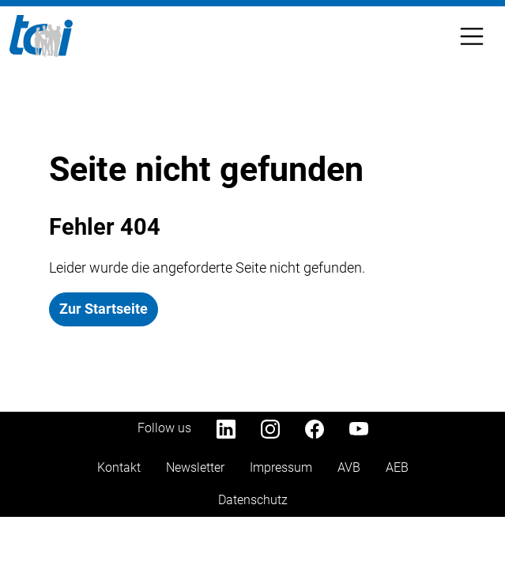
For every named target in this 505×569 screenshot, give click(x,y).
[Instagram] (270, 428)
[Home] (41, 36)
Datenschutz (253, 499)
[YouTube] (359, 428)
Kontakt (119, 467)
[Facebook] (314, 428)
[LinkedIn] (226, 428)
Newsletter (195, 467)
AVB (348, 467)
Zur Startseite (103, 308)
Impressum (281, 467)
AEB (397, 467)
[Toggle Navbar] (472, 36)
